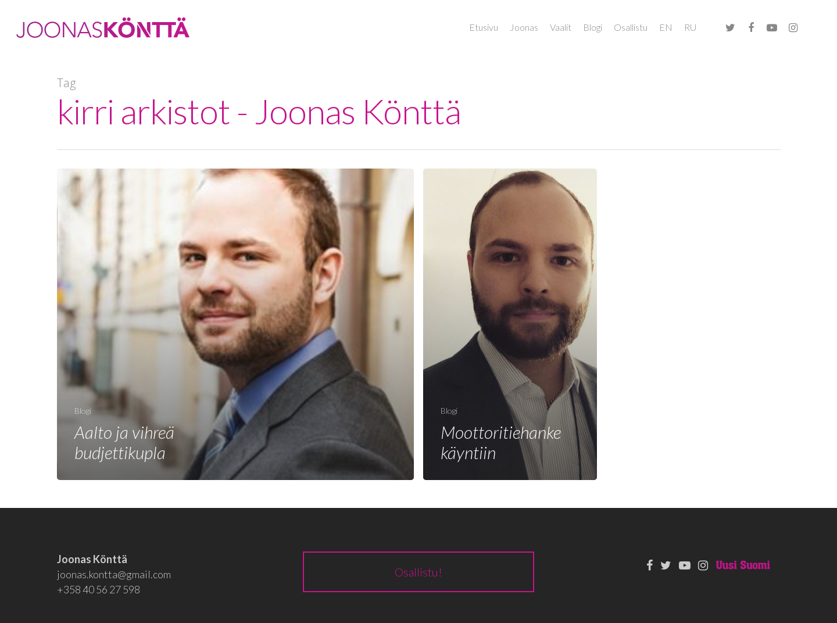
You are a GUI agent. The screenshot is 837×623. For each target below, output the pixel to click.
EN (666, 27)
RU (690, 27)
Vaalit (560, 27)
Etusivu (483, 27)
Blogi (592, 27)
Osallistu (631, 27)
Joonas (524, 27)
